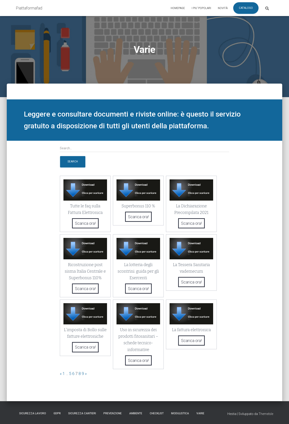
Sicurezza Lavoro (32, 413)
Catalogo (246, 7)
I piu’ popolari (201, 8)
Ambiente (135, 413)
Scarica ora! (85, 223)
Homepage (178, 8)
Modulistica (180, 413)
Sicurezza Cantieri (82, 413)
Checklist (157, 413)
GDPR (57, 413)
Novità (223, 8)
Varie (200, 413)
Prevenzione (112, 413)
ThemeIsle (266, 414)
